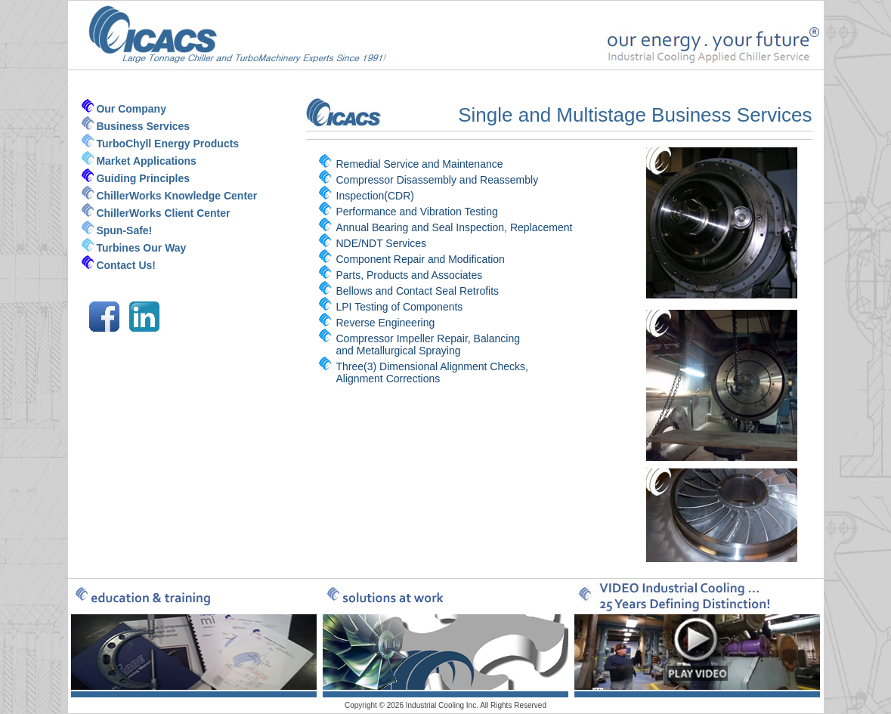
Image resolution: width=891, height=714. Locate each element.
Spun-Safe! (124, 230)
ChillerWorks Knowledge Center (176, 196)
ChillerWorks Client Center (163, 213)
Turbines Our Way (141, 248)
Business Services (143, 126)
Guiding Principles (143, 178)
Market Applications (146, 161)
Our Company (131, 109)
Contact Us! (126, 265)
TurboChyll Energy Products (167, 144)
